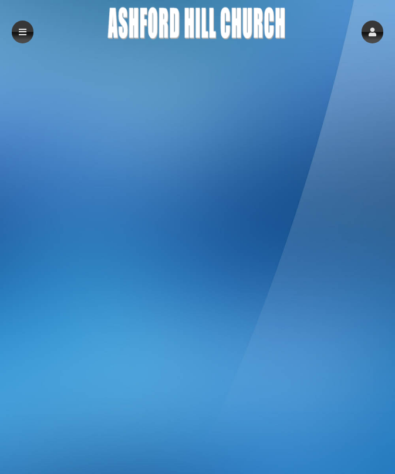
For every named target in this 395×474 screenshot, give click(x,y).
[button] (372, 32)
